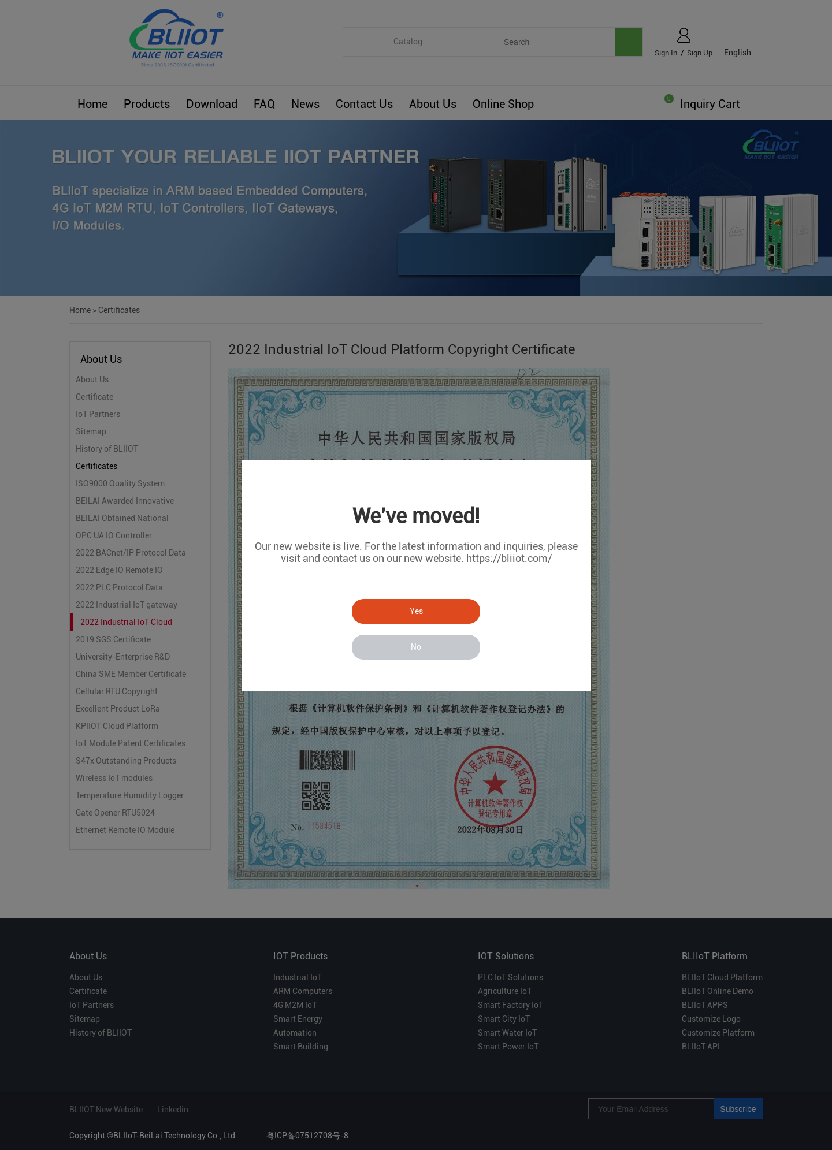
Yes (416, 611)
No (416, 647)
